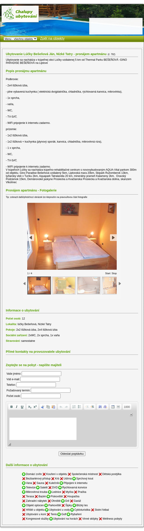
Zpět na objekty (52, 38)
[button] (11, 406)
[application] (72, 424)
